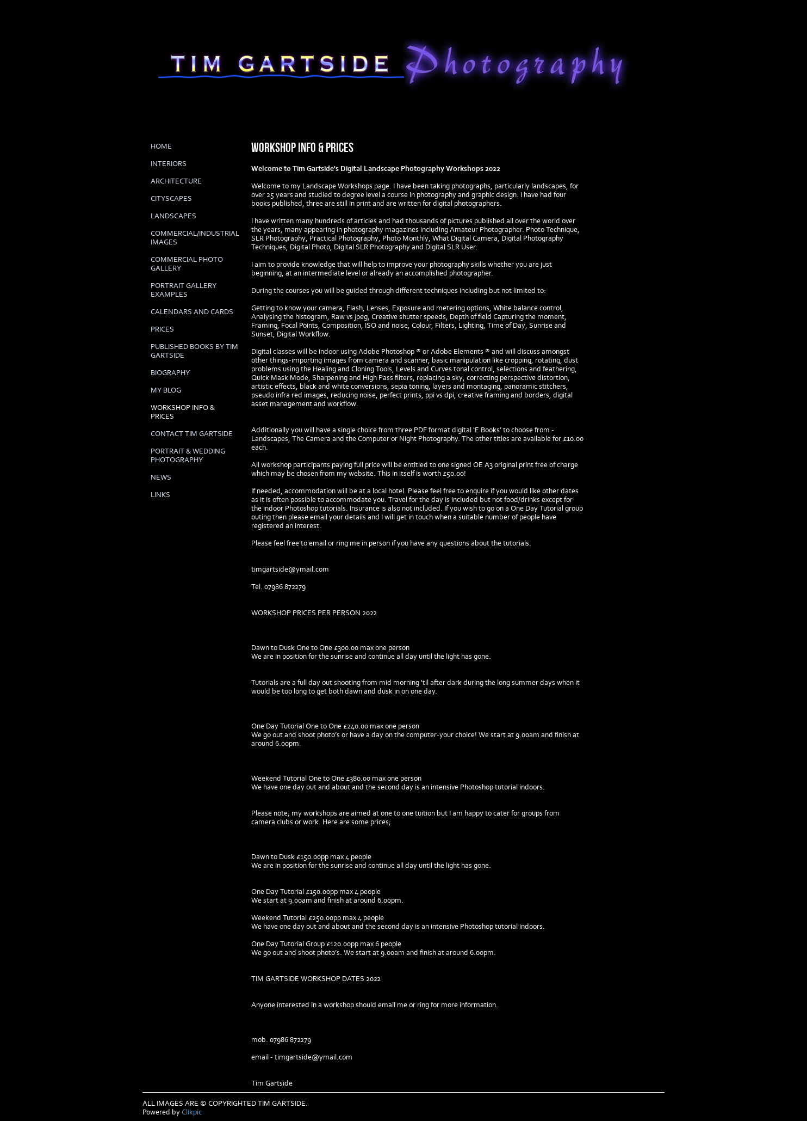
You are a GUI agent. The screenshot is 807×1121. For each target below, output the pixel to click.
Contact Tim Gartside (192, 434)
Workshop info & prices (183, 412)
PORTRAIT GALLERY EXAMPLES (183, 290)
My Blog (166, 390)
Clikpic (192, 1112)
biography (170, 373)
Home (161, 146)
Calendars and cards (192, 312)
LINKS (160, 495)
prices (162, 329)
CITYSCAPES (171, 198)
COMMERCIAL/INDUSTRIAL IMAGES (195, 238)
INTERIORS (169, 164)
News (161, 477)
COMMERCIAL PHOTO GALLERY (187, 264)
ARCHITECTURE (176, 181)
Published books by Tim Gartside (194, 351)
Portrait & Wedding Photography (188, 455)
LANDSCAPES (173, 216)
